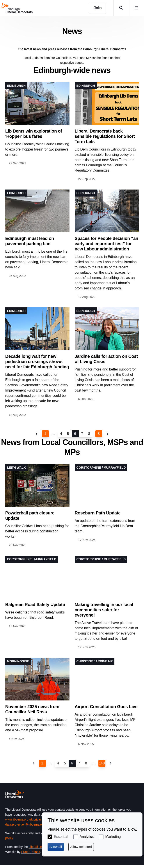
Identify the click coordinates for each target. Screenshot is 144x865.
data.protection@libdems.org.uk (27, 824)
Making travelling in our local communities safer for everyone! (104, 609)
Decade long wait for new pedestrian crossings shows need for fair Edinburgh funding (37, 361)
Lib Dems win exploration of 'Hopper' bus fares (33, 134)
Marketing (113, 836)
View (37, 124)
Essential (61, 836)
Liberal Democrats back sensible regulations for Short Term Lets (105, 136)
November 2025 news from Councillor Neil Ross (32, 709)
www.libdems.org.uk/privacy (24, 819)
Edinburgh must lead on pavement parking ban (29, 241)
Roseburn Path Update (98, 512)
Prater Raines (30, 852)
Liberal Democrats (41, 847)
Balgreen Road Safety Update (35, 604)
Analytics (87, 836)
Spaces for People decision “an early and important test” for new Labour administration (106, 243)
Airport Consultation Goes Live (106, 706)
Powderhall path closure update (29, 515)
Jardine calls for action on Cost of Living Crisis (106, 359)
